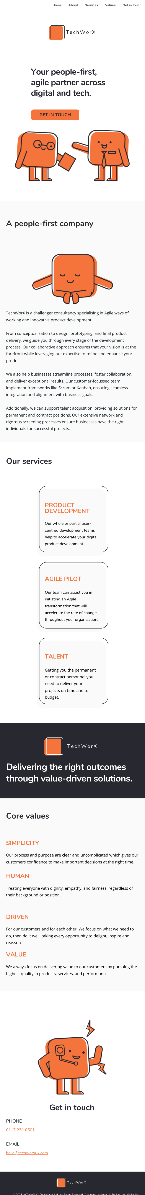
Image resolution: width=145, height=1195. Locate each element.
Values (110, 5)
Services (91, 5)
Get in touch (132, 5)
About (73, 5)
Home (57, 5)
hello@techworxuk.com (27, 1153)
